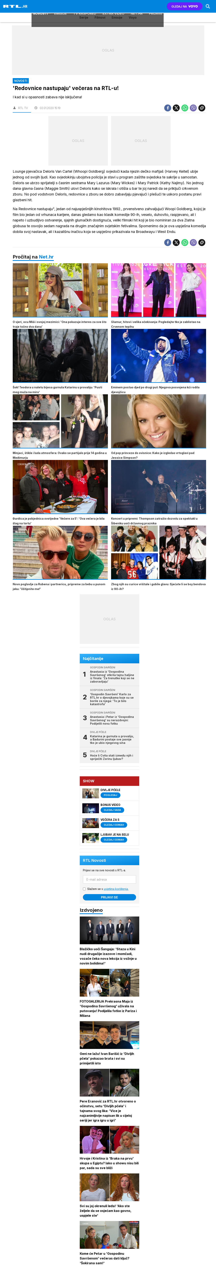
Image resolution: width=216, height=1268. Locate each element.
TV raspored (84, 6)
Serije (83, 17)
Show (89, 781)
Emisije (60, 6)
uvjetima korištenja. (116, 889)
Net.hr (46, 257)
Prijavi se (109, 898)
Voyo (133, 17)
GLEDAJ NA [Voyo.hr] (184, 6)
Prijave (155, 6)
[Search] (207, 6)
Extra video (113, 6)
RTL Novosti (94, 860)
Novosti (40, 6)
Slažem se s (108, 889)
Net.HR (136, 6)
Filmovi (100, 17)
